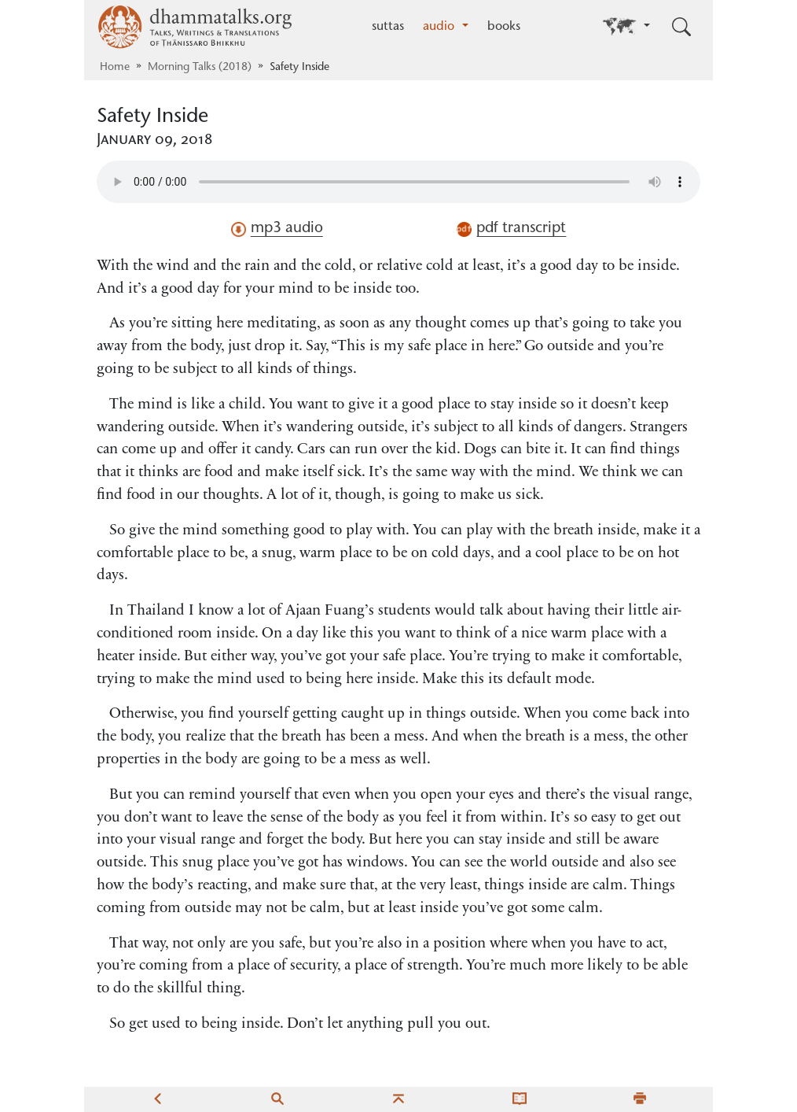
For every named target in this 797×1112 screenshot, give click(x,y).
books (503, 26)
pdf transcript (511, 229)
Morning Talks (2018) (200, 67)
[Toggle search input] (681, 27)
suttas (388, 26)
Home (115, 67)
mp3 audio (277, 229)
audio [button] (440, 26)
